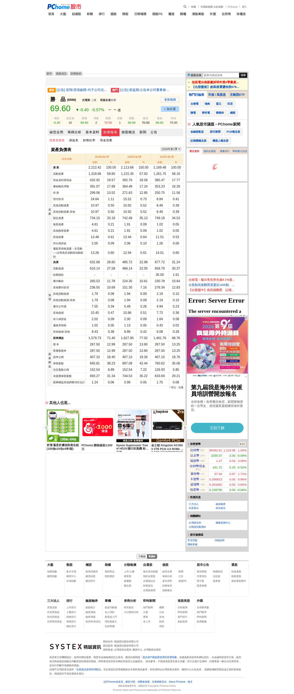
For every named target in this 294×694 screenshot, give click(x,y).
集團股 (127, 581)
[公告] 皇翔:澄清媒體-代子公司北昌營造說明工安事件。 (82, 90)
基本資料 (92, 132)
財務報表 (110, 132)
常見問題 (192, 540)
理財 (161, 626)
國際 (161, 607)
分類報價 (140, 14)
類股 (125, 14)
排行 (102, 14)
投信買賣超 (53, 616)
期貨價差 (110, 576)
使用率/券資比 (93, 621)
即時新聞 (149, 600)
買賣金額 (52, 607)
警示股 (200, 581)
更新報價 (170, 99)
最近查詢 (194, 151)
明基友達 (105, 100)
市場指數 (71, 581)
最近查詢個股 (150, 571)
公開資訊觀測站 (197, 526)
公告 (153, 132)
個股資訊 (61, 73)
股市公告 (203, 564)
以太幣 (194, 455)
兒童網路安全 (159, 681)
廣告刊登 (130, 681)
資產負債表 (57, 140)
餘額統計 (90, 607)
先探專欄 (110, 626)
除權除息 (218, 571)
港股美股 (198, 14)
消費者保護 (143, 681)
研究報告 (129, 607)
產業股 (127, 576)
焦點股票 (182, 621)
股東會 (216, 581)
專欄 (108, 600)
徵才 (190, 681)
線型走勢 (56, 132)
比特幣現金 (197, 466)
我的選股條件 (238, 581)
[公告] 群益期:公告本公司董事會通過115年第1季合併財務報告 (145, 90)
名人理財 (110, 612)
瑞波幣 (194, 460)
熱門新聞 (148, 607)
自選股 (76, 14)
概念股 (127, 585)
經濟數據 (202, 621)
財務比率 (89, 140)
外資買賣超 (53, 612)
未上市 (146, 621)
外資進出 (194, 508)
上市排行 (71, 607)
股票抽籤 (202, 585)
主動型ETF (237, 94)
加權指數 (52, 571)
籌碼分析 (74, 132)
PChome (232, 6)
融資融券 (221, 504)
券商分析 (130, 600)
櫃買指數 (52, 576)
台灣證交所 (195, 522)
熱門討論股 (196, 94)
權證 (171, 14)
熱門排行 (182, 616)
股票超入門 (111, 616)
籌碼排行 (71, 621)
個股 (165, 564)
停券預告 (202, 576)
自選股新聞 (149, 590)
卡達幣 (194, 479)
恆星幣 (194, 489)
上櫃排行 (71, 612)
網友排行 (71, 626)
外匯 (213, 14)
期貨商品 (110, 571)
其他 (161, 616)
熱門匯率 (202, 612)
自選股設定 (149, 581)
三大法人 (194, 504)
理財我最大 (111, 621)
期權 (183, 14)
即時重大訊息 (240, 151)
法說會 (216, 576)
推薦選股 (236, 576)
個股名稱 (196, 75)
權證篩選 (90, 576)
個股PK (157, 14)
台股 (145, 612)
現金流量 (106, 140)
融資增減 (90, 612)
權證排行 (90, 581)
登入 (244, 6)
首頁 (51, 14)
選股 (113, 14)
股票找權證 (92, 571)
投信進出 (221, 508)
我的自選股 (210, 151)
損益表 (73, 140)
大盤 (63, 14)
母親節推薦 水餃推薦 (211, 6)
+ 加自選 (170, 109)
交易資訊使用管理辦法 (88, 669)
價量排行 (225, 151)
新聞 (193, 6)
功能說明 (219, 540)
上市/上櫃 (129, 571)
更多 (241, 444)
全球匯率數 (203, 607)
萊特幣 (195, 473)
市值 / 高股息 (217, 94)
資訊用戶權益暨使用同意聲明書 (160, 657)
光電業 (86, 100)
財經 (161, 621)
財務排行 (71, 616)
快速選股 (236, 571)
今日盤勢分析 (131, 612)
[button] (185, 428)
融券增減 (90, 616)
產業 (145, 616)
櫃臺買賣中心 (223, 522)
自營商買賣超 (54, 621)
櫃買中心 (71, 576)
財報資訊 (148, 585)
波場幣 (194, 484)
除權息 (241, 14)
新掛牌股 (202, 571)
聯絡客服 (192, 544)
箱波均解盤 (111, 607)
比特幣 (226, 14)
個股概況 (128, 132)
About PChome (177, 681)
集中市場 (71, 571)
